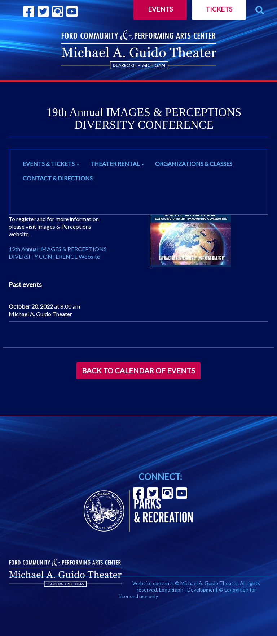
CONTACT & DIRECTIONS (58, 178)
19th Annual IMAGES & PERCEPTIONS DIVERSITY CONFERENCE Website (58, 252)
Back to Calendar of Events (138, 370)
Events (160, 9)
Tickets (219, 9)
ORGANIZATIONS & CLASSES (193, 163)
